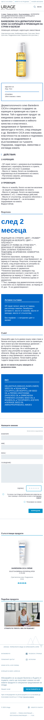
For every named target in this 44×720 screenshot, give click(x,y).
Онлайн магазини (37, 1)
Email (3, 453)
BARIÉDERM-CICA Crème (22, 568)
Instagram (31, 659)
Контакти (13, 713)
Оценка (20, 488)
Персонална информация (18, 715)
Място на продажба (22, 1)
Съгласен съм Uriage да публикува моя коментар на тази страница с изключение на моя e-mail (22, 496)
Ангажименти (5, 653)
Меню (39, 7)
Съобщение (6, 462)
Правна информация (25, 713)
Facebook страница (34, 654)
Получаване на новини (32, 502)
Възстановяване (24, 14)
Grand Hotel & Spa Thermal (10, 665)
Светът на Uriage (7, 1)
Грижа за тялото (12, 14)
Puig (32, 715)
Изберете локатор (35, 707)
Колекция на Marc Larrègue (10, 671)
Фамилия (5, 434)
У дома (3, 14)
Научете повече (38, 497)
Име (3, 443)
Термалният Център (8, 659)
